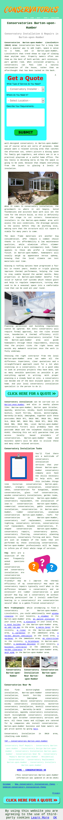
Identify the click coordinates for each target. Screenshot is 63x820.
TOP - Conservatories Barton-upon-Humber (26, 741)
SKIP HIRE (9, 653)
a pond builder (13, 625)
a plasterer (30, 622)
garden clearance (14, 650)
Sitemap (7, 784)
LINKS (32, 18)
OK (55, 817)
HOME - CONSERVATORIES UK (31, 770)
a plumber (43, 616)
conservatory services (41, 718)
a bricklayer (32, 641)
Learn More (40, 817)
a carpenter (19, 633)
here (35, 729)
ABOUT (39, 18)
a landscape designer (24, 644)
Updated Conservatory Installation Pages (24, 787)
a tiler (21, 630)
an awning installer (44, 619)
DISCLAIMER (55, 18)
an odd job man (12, 627)
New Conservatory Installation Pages (35, 784)
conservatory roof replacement (23, 521)
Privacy (56, 793)
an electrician (50, 638)
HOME (25, 18)
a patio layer (43, 627)
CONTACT (46, 18)
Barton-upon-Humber (15, 405)
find (17, 690)
